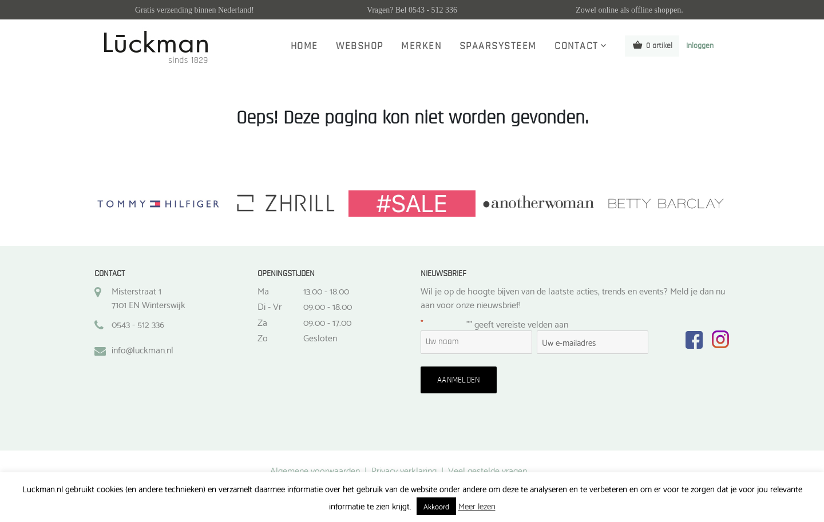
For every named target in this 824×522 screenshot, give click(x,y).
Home (304, 46)
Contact (576, 46)
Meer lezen (477, 505)
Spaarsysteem (498, 46)
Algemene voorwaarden (315, 469)
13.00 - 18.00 (326, 290)
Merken (421, 46)
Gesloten (320, 337)
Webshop (359, 46)
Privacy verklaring (404, 469)
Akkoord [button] (436, 506)
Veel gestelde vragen (487, 469)
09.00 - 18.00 (327, 306)
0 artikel (652, 45)
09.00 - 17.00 (327, 322)
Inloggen (700, 46)
